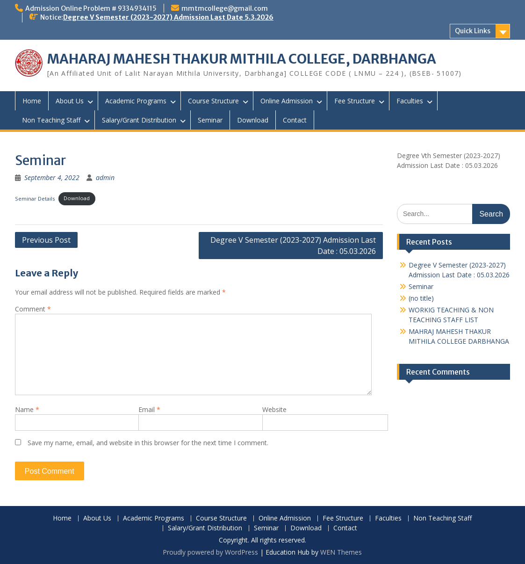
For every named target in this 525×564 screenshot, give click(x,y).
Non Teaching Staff (51, 120)
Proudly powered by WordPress (210, 552)
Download (252, 120)
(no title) (421, 298)
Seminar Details (35, 198)
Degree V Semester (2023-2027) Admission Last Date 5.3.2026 (168, 17)
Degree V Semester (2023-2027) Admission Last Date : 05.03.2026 (293, 245)
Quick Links (472, 31)
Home (31, 100)
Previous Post (46, 240)
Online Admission (286, 100)
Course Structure (213, 100)
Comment (33, 308)
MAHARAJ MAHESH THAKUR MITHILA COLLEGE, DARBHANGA (241, 59)
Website (274, 409)
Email (149, 409)
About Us (70, 100)
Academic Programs (135, 100)
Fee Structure (354, 100)
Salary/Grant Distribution (139, 120)
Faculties (409, 100)
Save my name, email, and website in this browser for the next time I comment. (148, 442)
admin (105, 177)
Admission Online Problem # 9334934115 (91, 8)
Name (27, 409)
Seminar (210, 120)
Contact (295, 120)
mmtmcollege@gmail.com (224, 8)
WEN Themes (341, 552)
